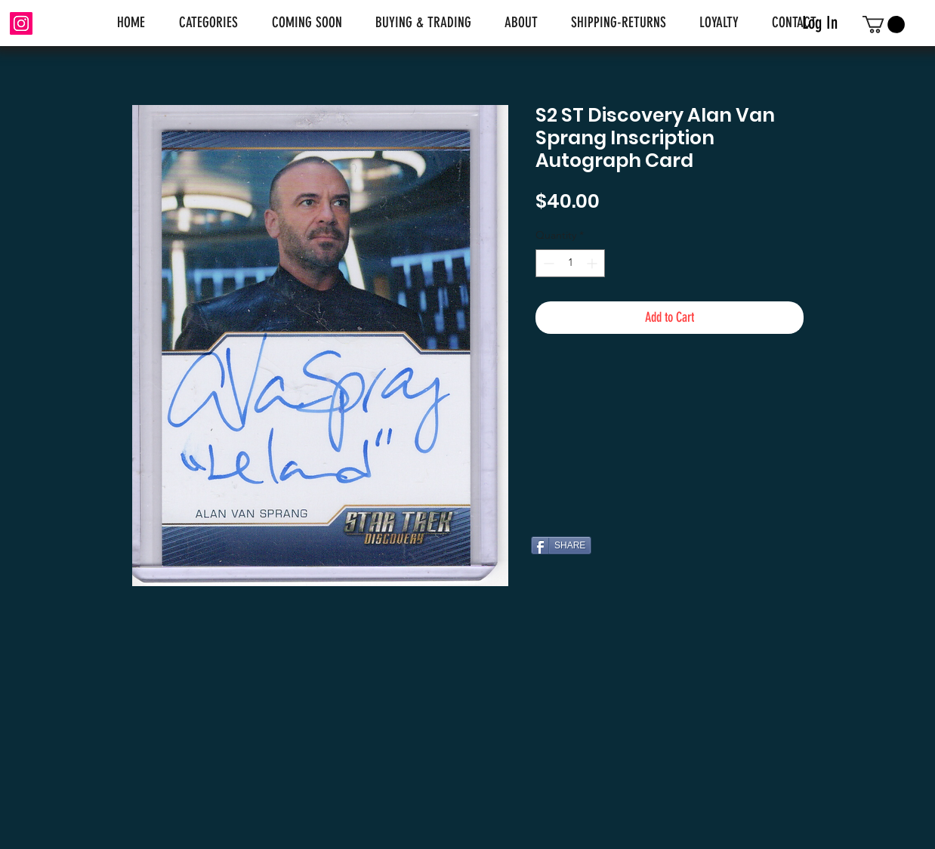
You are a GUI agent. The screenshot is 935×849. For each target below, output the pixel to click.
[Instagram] (21, 23)
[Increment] (593, 263)
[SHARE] (561, 545)
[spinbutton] (570, 263)
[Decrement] (547, 263)
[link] (883, 24)
